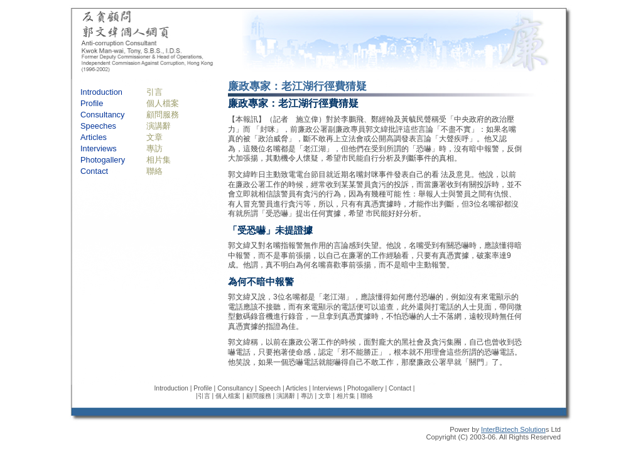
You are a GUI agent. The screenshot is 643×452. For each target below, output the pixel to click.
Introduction (101, 92)
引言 (154, 92)
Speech (270, 388)
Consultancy (102, 114)
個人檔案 (162, 103)
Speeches (98, 126)
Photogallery (102, 159)
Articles (93, 137)
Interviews (98, 148)
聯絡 (154, 171)
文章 (154, 137)
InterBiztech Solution (513, 429)
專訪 (154, 148)
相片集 (158, 159)
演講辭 (158, 126)
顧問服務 (162, 114)
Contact (94, 171)
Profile (91, 103)
